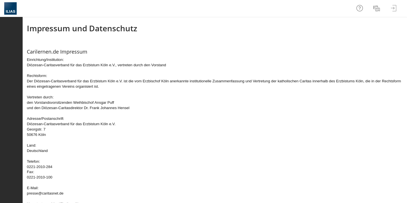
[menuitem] (377, 8)
